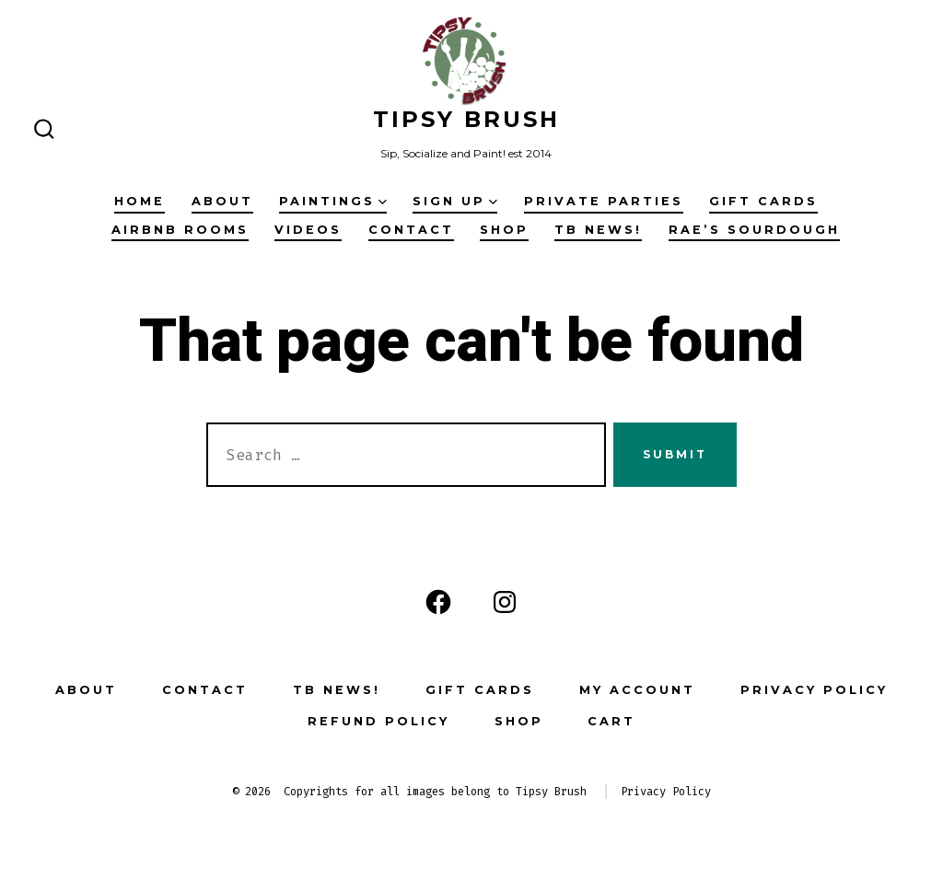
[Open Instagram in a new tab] (504, 602)
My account (637, 690)
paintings (333, 201)
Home (139, 201)
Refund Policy (378, 721)
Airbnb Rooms (180, 230)
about (222, 201)
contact (411, 230)
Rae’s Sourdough (754, 230)
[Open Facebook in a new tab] (438, 602)
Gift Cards (763, 201)
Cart (611, 721)
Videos (308, 230)
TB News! (598, 230)
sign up (455, 201)
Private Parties (603, 201)
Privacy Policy (666, 791)
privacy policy (814, 690)
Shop (504, 230)
